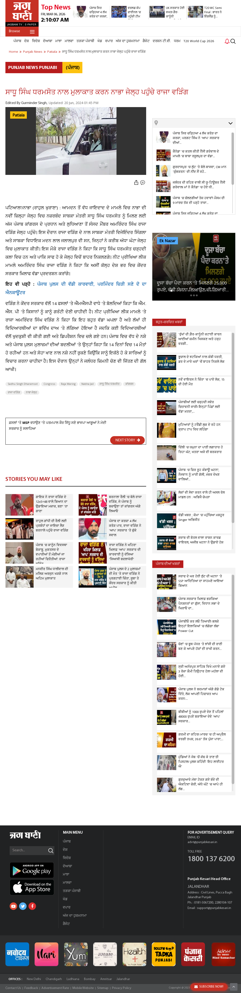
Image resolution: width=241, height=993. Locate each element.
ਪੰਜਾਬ (17, 41)
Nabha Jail (87, 384)
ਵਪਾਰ (109, 41)
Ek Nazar (167, 241)
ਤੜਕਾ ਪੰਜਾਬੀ (85, 41)
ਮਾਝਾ (58, 41)
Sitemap (102, 988)
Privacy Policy (121, 988)
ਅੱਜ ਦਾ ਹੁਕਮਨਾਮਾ (128, 41)
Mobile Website (83, 988)
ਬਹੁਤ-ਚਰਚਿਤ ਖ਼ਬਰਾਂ (169, 322)
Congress (49, 384)
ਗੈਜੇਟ (146, 41)
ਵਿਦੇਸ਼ (36, 41)
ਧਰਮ (177, 41)
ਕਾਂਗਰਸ (129, 384)
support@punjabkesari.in (214, 908)
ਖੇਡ (99, 41)
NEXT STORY (127, 440)
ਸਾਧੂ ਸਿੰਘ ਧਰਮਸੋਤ (110, 384)
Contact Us (13, 988)
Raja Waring (68, 384)
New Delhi (34, 979)
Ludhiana (73, 979)
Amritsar (106, 979)
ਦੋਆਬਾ (47, 41)
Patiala (18, 115)
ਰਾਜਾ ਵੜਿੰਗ (14, 392)
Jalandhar (123, 979)
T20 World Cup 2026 (199, 41)
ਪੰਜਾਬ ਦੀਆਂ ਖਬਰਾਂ (168, 564)
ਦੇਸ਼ (26, 41)
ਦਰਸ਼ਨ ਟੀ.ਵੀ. (162, 41)
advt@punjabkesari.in (202, 842)
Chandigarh (54, 979)
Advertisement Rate (55, 988)
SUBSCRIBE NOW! (208, 987)
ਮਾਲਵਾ (69, 41)
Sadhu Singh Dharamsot (23, 384)
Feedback (31, 988)
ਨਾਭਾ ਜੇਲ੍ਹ (31, 392)
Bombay (90, 979)
